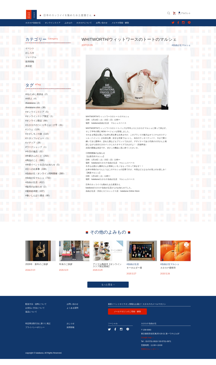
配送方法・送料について (36, 310)
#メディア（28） (33, 149)
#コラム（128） (33, 135)
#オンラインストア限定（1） (39, 122)
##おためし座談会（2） (37, 100)
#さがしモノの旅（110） (37, 140)
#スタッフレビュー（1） (37, 144)
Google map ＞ (147, 343)
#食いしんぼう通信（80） (38, 202)
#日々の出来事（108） (36, 175)
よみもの (68, 29)
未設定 (28, 72)
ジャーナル (30, 63)
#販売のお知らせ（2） (36, 193)
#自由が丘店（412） (35, 188)
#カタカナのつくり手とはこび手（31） (44, 131)
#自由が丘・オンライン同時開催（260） (45, 180)
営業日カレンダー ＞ (150, 355)
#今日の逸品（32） (34, 157)
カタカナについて (84, 29)
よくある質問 (72, 314)
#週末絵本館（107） (35, 197)
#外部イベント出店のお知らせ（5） (43, 171)
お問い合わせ (101, 29)
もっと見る (108, 290)
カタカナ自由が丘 (33, 29)
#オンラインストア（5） (37, 118)
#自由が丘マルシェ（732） (38, 184)
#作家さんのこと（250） (37, 162)
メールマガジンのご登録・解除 (127, 317)
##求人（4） (31, 105)
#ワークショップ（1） (36, 153)
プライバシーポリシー (35, 333)
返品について (31, 318)
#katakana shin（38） (36, 113)
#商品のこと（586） (35, 166)
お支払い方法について (35, 314)
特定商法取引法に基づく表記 (37, 329)
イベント (29, 54)
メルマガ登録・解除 (120, 29)
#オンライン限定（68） (37, 127)
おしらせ (29, 59)
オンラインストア (52, 29)
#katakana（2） (33, 109)
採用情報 (29, 68)
